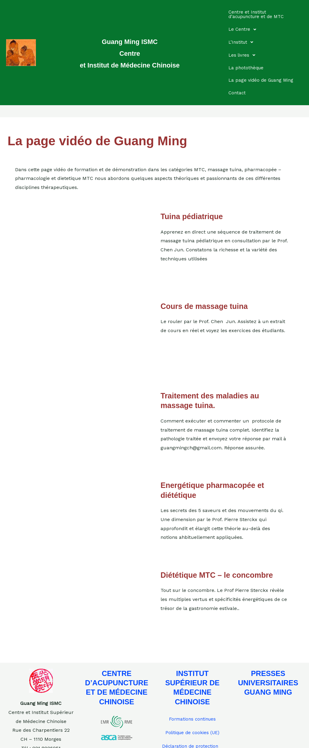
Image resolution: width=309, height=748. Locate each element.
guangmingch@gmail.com (41, 737)
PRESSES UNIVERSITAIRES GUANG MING (268, 654)
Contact (239, 66)
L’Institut (245, 30)
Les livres (245, 38)
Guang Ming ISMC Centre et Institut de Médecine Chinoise (130, 38)
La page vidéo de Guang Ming (257, 56)
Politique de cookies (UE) (192, 704)
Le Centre (246, 23)
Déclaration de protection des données (191, 720)
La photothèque (248, 46)
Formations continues (192, 690)
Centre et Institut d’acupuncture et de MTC (260, 12)
